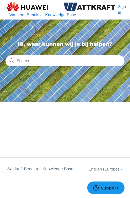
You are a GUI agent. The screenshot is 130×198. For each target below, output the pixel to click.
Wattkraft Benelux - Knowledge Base (40, 168)
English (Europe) (105, 169)
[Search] (65, 60)
